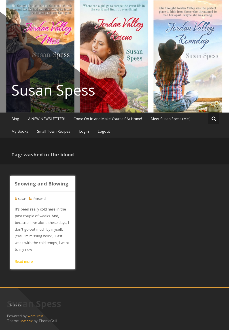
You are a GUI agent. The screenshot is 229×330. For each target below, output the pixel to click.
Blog (15, 118)
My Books (19, 131)
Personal (39, 198)
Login (84, 131)
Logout (104, 131)
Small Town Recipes (53, 131)
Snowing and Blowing (41, 183)
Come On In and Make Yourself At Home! (108, 118)
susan (22, 198)
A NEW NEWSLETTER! (46, 118)
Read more (24, 261)
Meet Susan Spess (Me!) (171, 118)
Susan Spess (53, 90)
